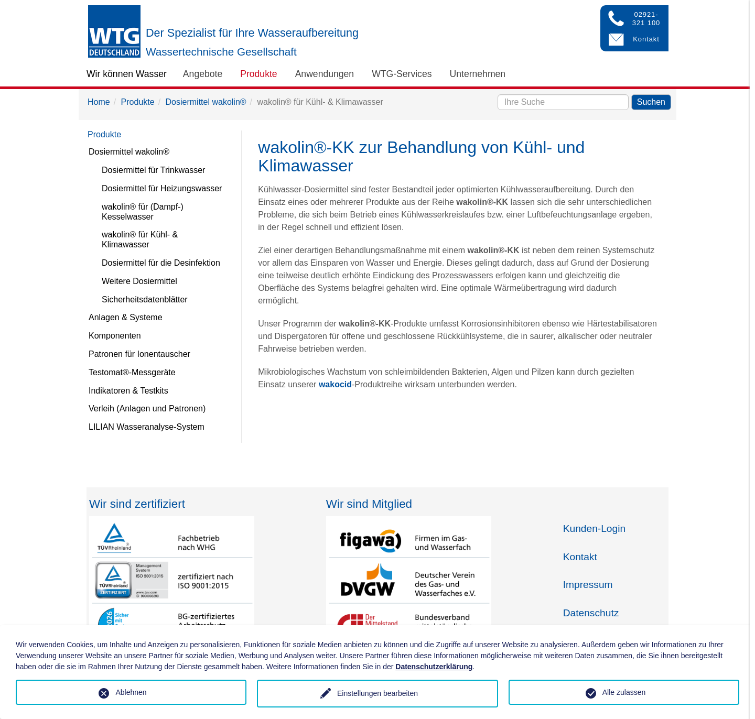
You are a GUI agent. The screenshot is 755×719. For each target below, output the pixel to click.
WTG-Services (402, 74)
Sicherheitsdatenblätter (145, 299)
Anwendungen (324, 74)
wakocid (335, 384)
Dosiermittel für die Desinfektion (161, 262)
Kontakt (580, 556)
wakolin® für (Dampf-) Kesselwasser (143, 211)
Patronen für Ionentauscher (139, 354)
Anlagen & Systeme (126, 317)
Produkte (258, 74)
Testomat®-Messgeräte (132, 372)
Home (99, 101)
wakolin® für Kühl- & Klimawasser (140, 239)
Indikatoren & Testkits (128, 390)
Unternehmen (478, 74)
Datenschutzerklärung (433, 666)
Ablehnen (130, 692)
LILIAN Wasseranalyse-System (146, 426)
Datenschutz (591, 612)
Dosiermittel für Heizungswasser (162, 188)
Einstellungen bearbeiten (377, 693)
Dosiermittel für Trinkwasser (153, 170)
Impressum (588, 584)
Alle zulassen (624, 692)
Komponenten (115, 335)
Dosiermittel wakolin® (206, 101)
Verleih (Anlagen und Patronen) (147, 408)
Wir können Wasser (127, 74)
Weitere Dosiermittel (139, 281)
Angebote (202, 74)
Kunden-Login (594, 528)
